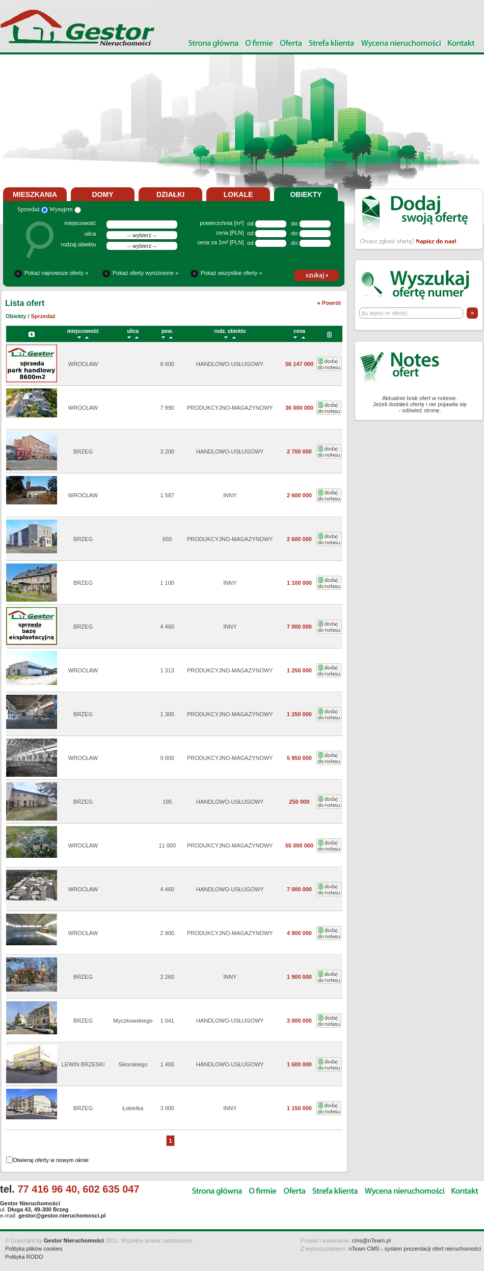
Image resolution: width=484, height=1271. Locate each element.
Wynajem (65, 209)
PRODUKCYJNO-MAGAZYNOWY (230, 408)
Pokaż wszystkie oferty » (231, 273)
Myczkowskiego (132, 1021)
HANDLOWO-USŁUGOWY (230, 364)
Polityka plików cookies (34, 1249)
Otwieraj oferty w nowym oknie (51, 1160)
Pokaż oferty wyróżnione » (145, 273)
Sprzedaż (32, 209)
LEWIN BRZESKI (83, 1064)
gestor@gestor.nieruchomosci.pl (61, 1215)
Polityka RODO (24, 1257)
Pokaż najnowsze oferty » (56, 273)
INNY (229, 495)
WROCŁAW (83, 364)
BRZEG (83, 451)
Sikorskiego (132, 1064)
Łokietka (132, 1108)
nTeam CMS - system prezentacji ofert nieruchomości (414, 1249)
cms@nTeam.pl (371, 1240)
